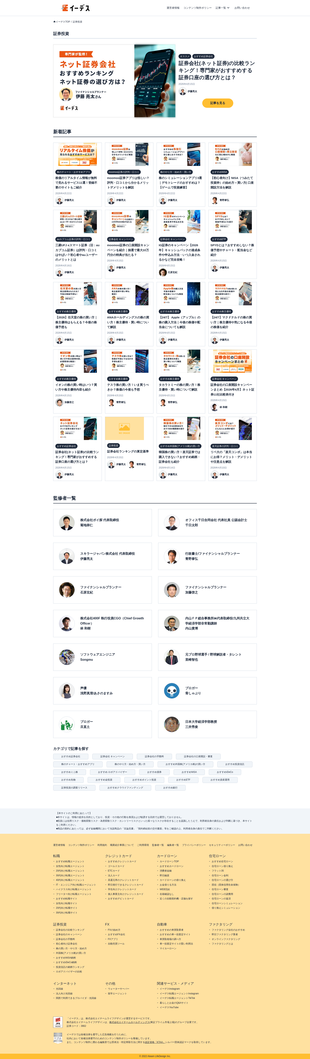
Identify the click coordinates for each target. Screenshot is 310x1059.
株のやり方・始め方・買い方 (130, 764)
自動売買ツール (116, 943)
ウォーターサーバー (118, 988)
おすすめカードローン (171, 866)
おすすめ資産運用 (220, 779)
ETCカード (114, 870)
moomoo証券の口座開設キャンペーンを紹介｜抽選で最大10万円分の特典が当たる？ (128, 249)
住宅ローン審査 (220, 889)
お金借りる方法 (168, 884)
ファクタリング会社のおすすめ (228, 929)
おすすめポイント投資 (144, 779)
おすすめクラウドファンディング (125, 787)
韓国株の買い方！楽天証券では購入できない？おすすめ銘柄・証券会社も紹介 (179, 456)
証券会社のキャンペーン (69, 934)
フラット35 (218, 870)
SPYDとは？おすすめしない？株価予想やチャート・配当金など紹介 (232, 249)
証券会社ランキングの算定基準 (128, 451)
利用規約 (102, 845)
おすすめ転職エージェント (70, 861)
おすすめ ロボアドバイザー (112, 772)
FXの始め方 (114, 929)
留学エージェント (117, 993)
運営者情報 (173, 7)
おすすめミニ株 (69, 772)
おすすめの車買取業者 (171, 929)
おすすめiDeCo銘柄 (66, 962)
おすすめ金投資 (104, 779)
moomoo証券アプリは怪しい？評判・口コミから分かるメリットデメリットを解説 (128, 182)
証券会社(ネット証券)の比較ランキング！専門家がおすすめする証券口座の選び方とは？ (217, 70)
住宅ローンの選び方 (222, 880)
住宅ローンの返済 (221, 898)
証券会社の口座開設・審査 (198, 756)
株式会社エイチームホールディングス (129, 1022)
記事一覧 (221, 7)
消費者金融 (166, 870)
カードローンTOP (169, 861)
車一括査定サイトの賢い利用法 (176, 943)
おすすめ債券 (154, 772)
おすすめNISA (189, 772)
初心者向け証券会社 (66, 943)
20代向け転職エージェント (70, 870)
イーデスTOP (63, 21)
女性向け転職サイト (66, 903)
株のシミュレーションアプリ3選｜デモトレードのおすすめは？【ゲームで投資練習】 (180, 182)
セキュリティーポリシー (222, 845)
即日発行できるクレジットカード (126, 884)
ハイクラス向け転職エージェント (74, 889)
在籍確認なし (167, 894)
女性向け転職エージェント (70, 866)
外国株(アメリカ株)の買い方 (71, 953)
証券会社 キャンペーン (112, 756)
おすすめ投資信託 (234, 764)
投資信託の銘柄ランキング (70, 967)
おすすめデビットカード (121, 898)
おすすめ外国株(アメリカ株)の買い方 (185, 764)
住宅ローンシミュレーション (227, 903)
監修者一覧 (158, 845)
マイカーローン (168, 948)
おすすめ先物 (68, 779)
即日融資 (164, 875)
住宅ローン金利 (220, 875)
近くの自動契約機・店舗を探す (176, 898)
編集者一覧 (173, 845)
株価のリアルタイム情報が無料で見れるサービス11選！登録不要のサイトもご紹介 (76, 182)
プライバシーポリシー (194, 845)
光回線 (59, 988)
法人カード (114, 875)
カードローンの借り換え (173, 880)
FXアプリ (113, 939)
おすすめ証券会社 (70, 756)
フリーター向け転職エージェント (74, 894)
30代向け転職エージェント (70, 875)
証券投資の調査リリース (74, 787)
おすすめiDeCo (225, 772)
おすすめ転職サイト (66, 898)
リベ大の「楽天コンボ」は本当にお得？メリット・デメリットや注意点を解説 (231, 456)
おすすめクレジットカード (122, 861)
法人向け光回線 (64, 993)
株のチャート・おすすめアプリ (78, 764)
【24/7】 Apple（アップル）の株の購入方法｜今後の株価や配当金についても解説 (179, 322)
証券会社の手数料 (154, 756)
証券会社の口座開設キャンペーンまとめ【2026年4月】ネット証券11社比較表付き (232, 389)
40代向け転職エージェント (70, 880)
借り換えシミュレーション (226, 908)
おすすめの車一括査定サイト (175, 934)
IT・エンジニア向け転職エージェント (76, 884)
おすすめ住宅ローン (222, 861)
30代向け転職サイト (67, 912)
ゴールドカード (116, 866)
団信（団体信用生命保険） (226, 884)
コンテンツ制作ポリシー (197, 7)
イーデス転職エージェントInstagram (179, 993)
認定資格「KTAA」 (155, 1042)
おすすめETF (183, 779)
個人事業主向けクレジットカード (126, 894)
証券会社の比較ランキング (70, 929)
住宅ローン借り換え (222, 866)
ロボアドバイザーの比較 (69, 971)
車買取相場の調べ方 (170, 939)
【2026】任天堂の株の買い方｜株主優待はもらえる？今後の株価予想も (76, 322)
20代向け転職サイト (67, 908)
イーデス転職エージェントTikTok (177, 998)
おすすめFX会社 (116, 934)
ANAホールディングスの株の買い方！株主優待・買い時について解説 (128, 322)
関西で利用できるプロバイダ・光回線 (76, 998)
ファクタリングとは (222, 943)
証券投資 (77, 21)
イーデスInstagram (170, 988)
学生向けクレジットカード (122, 889)
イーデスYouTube (169, 1007)
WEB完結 (165, 889)
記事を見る (217, 103)
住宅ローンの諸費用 (222, 894)
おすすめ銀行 (170, 787)
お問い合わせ (242, 7)
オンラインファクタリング (226, 939)
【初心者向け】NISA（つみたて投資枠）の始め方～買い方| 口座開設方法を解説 (232, 182)
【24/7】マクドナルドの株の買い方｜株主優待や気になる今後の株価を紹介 (231, 322)
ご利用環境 (143, 845)
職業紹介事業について (122, 845)
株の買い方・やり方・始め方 (71, 948)
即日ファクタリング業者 (225, 934)
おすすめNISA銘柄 (66, 957)
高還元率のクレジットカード (123, 880)
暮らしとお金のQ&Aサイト (174, 1002)
